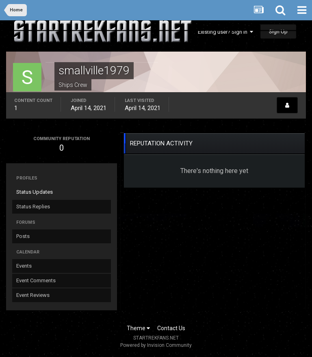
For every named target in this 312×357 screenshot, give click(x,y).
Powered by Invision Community (156, 345)
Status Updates (34, 192)
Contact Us (171, 328)
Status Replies (33, 206)
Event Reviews (33, 295)
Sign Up (278, 31)
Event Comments (36, 280)
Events (24, 266)
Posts (23, 236)
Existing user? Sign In (225, 32)
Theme (138, 328)
